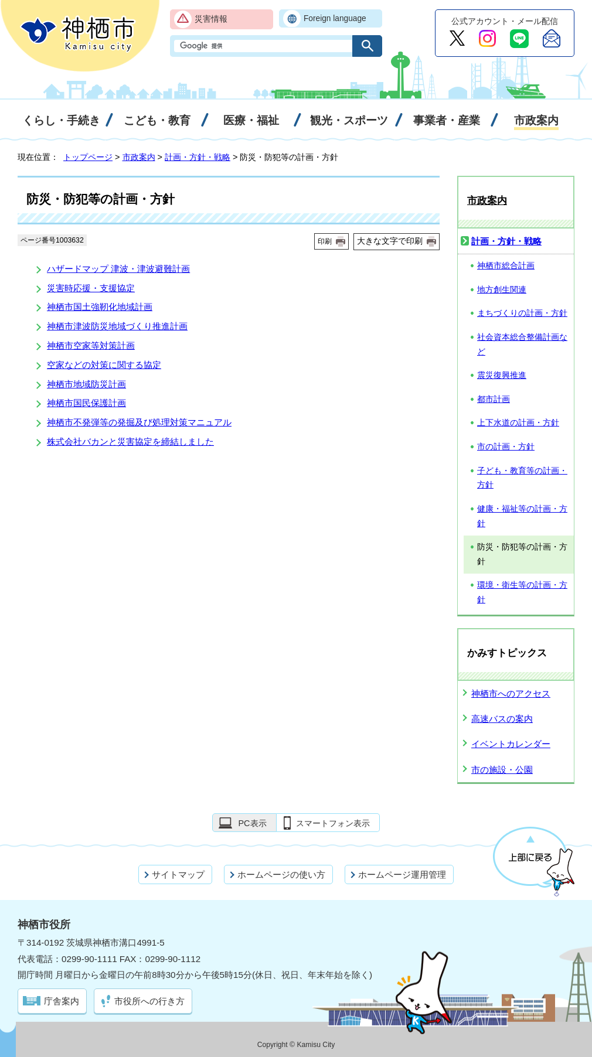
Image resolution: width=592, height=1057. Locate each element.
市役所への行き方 (149, 1001)
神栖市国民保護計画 (86, 403)
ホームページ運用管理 (402, 874)
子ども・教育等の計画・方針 (522, 478)
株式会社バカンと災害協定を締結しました (130, 441)
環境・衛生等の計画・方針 (522, 592)
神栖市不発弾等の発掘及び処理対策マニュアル (139, 422)
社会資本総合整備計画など (522, 344)
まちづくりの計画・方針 (522, 313)
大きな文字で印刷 (390, 241)
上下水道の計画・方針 (518, 422)
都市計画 (493, 399)
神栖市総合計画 (506, 265)
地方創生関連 (501, 289)
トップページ (88, 157)
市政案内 (139, 157)
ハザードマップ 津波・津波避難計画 (118, 269)
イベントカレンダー (510, 744)
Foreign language (335, 18)
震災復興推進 (501, 375)
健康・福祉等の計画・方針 (522, 516)
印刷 (325, 241)
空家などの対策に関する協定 (104, 365)
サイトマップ (178, 874)
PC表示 (252, 823)
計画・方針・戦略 (197, 157)
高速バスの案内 (502, 719)
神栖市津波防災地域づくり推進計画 (117, 326)
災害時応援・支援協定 (91, 288)
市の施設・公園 (502, 770)
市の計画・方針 (506, 446)
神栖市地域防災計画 (86, 384)
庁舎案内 (61, 1001)
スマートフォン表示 (333, 823)
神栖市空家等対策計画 (91, 345)
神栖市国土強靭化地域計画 (99, 307)
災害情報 (211, 19)
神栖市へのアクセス (510, 693)
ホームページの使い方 (281, 874)
